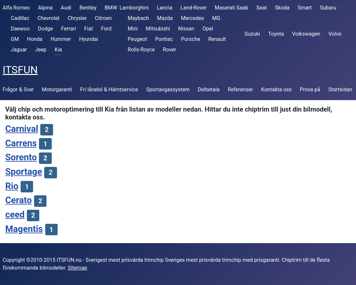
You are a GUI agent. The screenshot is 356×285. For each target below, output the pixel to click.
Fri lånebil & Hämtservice (109, 89)
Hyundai (88, 39)
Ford (106, 29)
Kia (58, 49)
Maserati (225, 8)
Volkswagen (306, 34)
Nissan (186, 29)
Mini (133, 29)
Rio (11, 186)
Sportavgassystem (168, 89)
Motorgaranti (57, 89)
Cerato (18, 200)
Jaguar (19, 49)
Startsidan (340, 89)
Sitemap (77, 268)
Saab (242, 8)
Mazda (165, 18)
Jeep (41, 49)
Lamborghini (134, 8)
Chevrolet (48, 18)
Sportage (23, 172)
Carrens (21, 143)
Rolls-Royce (141, 49)
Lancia (164, 8)
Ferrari (68, 29)
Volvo (335, 34)
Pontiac (164, 39)
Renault (217, 39)
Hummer (60, 39)
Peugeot (137, 39)
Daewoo (20, 29)
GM (15, 39)
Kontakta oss (276, 89)
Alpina (45, 8)
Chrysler (77, 18)
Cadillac (20, 18)
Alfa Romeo (16, 8)
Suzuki (252, 34)
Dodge (45, 29)
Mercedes (192, 18)
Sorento (21, 157)
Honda (34, 39)
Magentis (24, 229)
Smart (305, 8)
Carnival (21, 129)
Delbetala (209, 89)
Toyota (276, 34)
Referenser (240, 89)
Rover (169, 49)
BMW (111, 8)
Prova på (310, 89)
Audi (66, 8)
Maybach (138, 18)
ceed (15, 214)
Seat (261, 8)
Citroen (103, 18)
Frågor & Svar (18, 89)
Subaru (328, 8)
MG (216, 18)
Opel (207, 29)
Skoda (282, 8)
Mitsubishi (158, 29)
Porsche (190, 39)
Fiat (88, 29)
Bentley (87, 8)
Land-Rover (193, 8)
